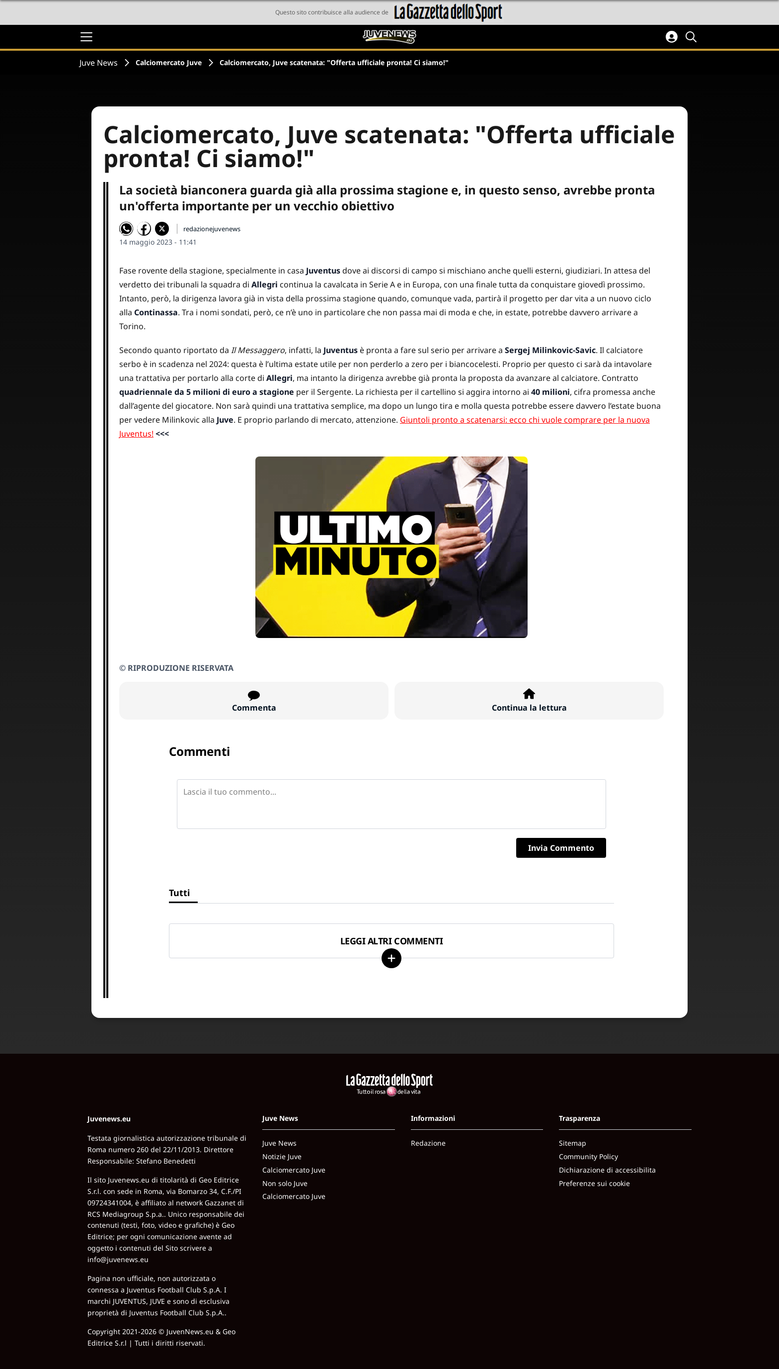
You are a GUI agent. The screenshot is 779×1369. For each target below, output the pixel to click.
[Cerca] (693, 37)
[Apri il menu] (86, 37)
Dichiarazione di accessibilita (607, 1170)
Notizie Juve (282, 1156)
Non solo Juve (285, 1183)
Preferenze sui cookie (594, 1183)
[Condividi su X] (162, 229)
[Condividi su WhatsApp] (126, 229)
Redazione (428, 1143)
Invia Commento (561, 847)
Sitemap (572, 1143)
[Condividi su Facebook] (144, 229)
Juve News (98, 62)
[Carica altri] (391, 958)
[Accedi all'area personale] (672, 37)
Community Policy (588, 1156)
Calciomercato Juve (169, 62)
